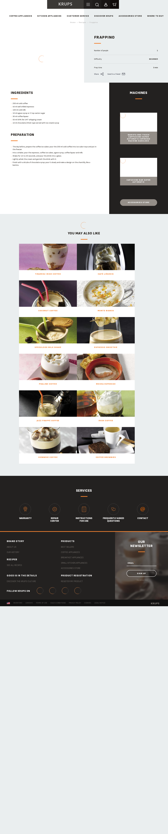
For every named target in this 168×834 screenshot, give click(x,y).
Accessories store (139, 202)
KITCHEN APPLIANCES (49, 16)
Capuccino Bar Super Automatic (139, 181)
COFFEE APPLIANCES (20, 16)
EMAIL (131, 562)
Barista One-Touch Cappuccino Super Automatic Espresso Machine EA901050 (138, 138)
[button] (106, 4)
